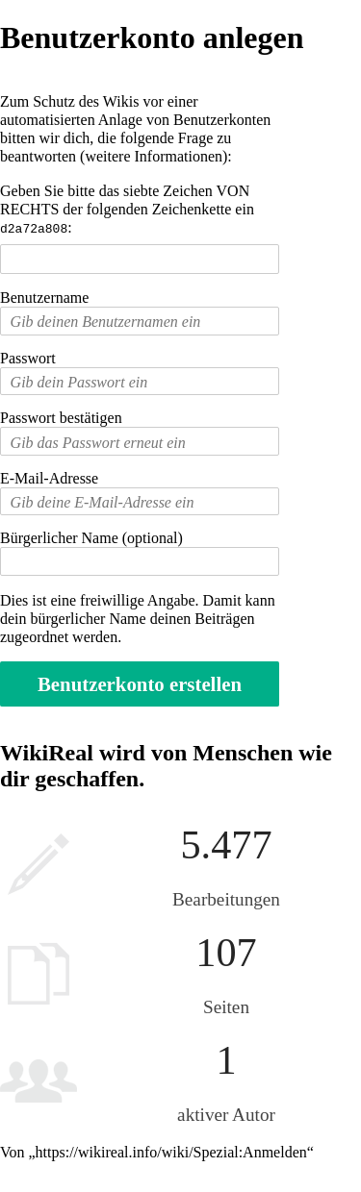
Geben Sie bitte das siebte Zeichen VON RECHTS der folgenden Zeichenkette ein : (127, 209)
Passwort (28, 357)
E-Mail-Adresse (49, 477)
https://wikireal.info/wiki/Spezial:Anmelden (171, 1151)
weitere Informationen (153, 156)
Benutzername (44, 296)
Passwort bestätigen (61, 417)
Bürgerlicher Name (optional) (91, 537)
